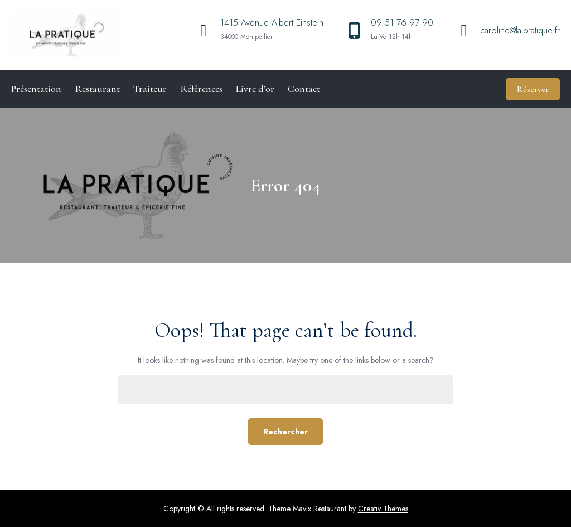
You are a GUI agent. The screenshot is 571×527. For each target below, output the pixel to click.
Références (201, 89)
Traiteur (150, 89)
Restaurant (97, 89)
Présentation (36, 89)
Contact (304, 89)
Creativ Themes (383, 508)
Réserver (533, 89)
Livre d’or (255, 89)
